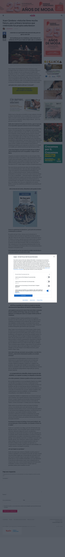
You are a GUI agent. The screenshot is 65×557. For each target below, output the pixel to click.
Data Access (32, 300)
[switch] (48, 277)
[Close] (54, 257)
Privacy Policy (39, 300)
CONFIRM (23, 295)
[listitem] (32, 274)
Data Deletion (25, 300)
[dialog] (32, 279)
